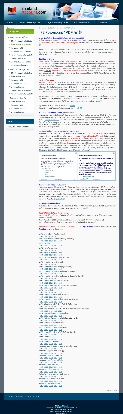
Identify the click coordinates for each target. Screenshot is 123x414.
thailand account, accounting (29, 396)
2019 (95, 82)
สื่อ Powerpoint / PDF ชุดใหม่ (21, 44)
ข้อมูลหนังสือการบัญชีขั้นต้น (30, 23)
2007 (59, 82)
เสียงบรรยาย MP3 (17, 48)
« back (109, 390)
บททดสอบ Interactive (18, 58)
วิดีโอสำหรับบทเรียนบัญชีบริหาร (22, 73)
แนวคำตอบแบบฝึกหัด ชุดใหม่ (21, 51)
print (115, 390)
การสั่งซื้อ (103, 23)
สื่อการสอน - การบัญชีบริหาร (19, 69)
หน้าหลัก (10, 23)
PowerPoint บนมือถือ (52, 120)
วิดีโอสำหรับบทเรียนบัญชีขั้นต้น (21, 41)
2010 (68, 82)
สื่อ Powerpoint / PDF (18, 76)
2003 (50, 82)
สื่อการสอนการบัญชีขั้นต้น (19, 37)
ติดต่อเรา (10, 28)
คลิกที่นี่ (58, 75)
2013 (77, 82)
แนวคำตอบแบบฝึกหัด (18, 83)
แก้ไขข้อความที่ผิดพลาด (19, 65)
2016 (86, 82)
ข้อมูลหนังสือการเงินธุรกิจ (83, 23)
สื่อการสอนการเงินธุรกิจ (18, 98)
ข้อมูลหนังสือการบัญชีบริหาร (57, 23)
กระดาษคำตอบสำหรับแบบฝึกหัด (22, 55)
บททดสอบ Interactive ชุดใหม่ (21, 62)
